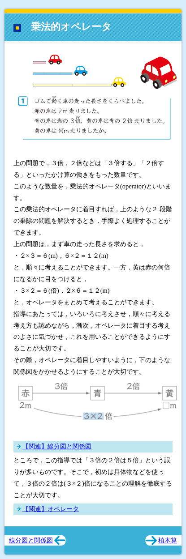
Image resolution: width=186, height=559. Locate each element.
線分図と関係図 (69, 446)
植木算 (167, 540)
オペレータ (63, 508)
